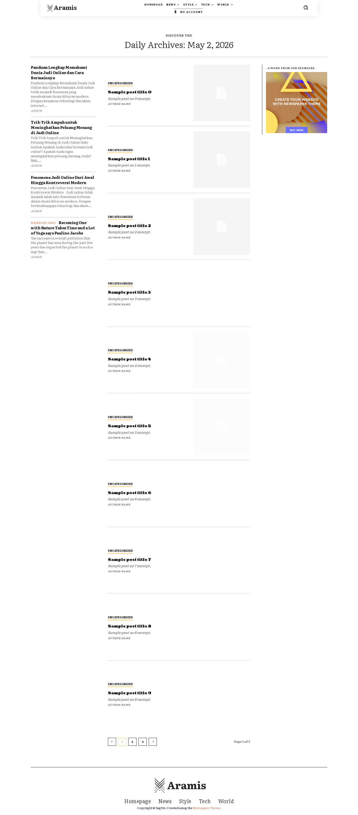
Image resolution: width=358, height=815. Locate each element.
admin (36, 111)
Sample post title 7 (133, 559)
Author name (119, 104)
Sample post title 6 (133, 493)
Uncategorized (120, 83)
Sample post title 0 (134, 92)
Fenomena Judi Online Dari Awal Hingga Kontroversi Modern (62, 179)
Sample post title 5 (133, 426)
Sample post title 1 (133, 159)
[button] (306, 7)
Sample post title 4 (133, 359)
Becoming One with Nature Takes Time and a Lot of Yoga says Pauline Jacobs (63, 228)
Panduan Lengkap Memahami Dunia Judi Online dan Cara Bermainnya (59, 72)
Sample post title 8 (134, 626)
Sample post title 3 (133, 292)
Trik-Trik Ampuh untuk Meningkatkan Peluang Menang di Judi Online (61, 127)
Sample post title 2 (133, 226)
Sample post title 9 (133, 693)
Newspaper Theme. (207, 808)
